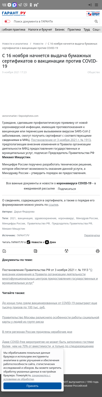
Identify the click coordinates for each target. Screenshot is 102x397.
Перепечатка (92, 235)
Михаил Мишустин (13, 228)
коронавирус (66, 218)
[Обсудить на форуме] (66, 251)
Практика (74, 29)
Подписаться (67, 189)
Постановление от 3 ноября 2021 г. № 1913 (61, 140)
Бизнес (60, 29)
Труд (87, 29)
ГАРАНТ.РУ (23, 235)
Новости (34, 242)
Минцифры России (13, 223)
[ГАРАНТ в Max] (14, 5)
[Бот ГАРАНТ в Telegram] (25, 5)
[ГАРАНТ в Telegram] (20, 5)
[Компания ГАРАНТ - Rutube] (36, 5)
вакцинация (25, 218)
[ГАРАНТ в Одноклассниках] (31, 5)
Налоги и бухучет (40, 29)
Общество (93, 72)
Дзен (50, 242)
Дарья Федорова (24, 211)
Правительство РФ (38, 223)
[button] (89, 4)
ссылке (53, 205)
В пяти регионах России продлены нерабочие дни (37, 332)
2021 (13, 218)
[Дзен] (9, 5)
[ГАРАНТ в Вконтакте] (4, 5)
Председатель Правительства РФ (72, 223)
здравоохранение (45, 218)
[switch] (7, 21)
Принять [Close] (33, 386)
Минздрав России (87, 218)
